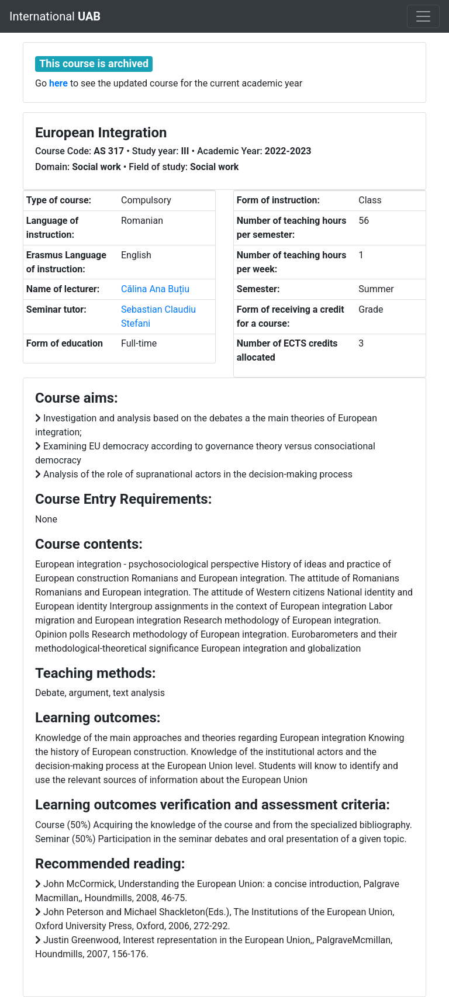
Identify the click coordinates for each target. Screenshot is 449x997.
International (55, 16)
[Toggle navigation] (423, 16)
